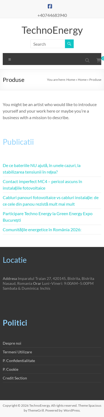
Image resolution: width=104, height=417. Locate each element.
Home (70, 80)
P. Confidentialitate (19, 360)
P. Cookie (10, 369)
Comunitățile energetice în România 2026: (42, 229)
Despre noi (12, 343)
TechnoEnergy (52, 30)
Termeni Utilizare (17, 352)
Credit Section (15, 378)
